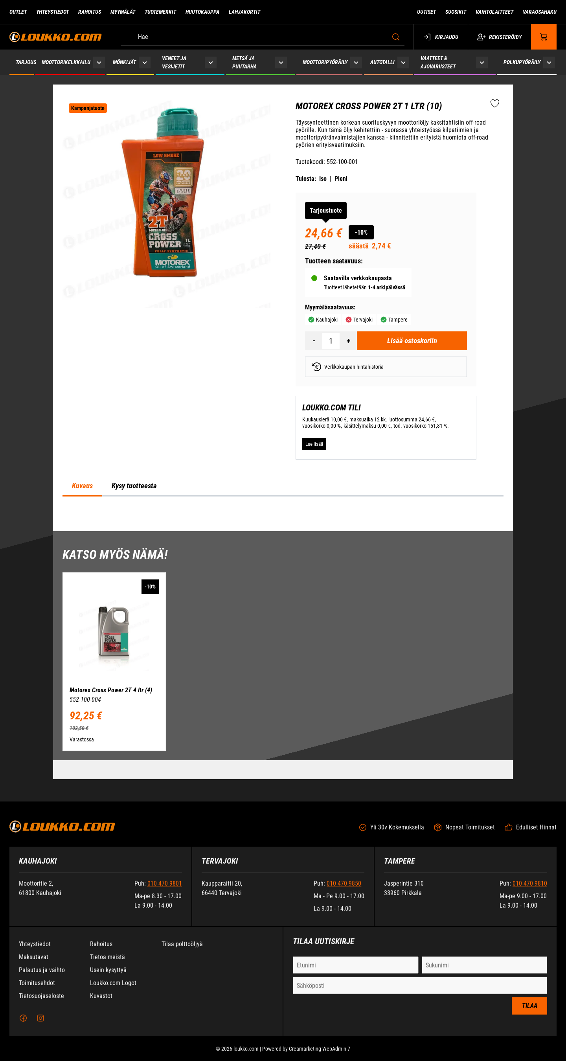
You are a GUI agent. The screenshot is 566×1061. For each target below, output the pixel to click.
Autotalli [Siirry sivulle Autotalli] (382, 62)
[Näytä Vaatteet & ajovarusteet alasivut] (482, 62)
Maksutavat (33, 963)
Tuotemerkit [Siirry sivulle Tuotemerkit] (160, 12)
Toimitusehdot (37, 989)
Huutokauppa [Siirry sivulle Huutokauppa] (202, 12)
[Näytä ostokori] (544, 37)
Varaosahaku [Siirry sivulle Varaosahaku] (540, 12)
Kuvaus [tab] (82, 486)
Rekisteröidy (499, 37)
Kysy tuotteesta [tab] (134, 486)
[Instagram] (40, 1024)
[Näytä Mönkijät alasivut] (144, 62)
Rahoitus (101, 950)
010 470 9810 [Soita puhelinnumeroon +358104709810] (530, 890)
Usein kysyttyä (108, 976)
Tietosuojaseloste (41, 1002)
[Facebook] (23, 1024)
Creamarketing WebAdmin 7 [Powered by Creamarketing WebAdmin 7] (319, 1055)
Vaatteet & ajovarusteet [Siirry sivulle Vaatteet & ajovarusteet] (438, 62)
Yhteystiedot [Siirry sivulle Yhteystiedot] (52, 12)
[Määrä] (331, 340)
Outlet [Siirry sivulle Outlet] (18, 12)
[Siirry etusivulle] (55, 37)
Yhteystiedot (35, 950)
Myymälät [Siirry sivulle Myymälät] (122, 12)
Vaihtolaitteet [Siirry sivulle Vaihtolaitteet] (494, 12)
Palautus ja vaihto (42, 976)
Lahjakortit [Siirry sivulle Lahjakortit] (244, 12)
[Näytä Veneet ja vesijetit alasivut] (210, 62)
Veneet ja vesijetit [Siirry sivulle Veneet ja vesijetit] (174, 62)
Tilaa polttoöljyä (182, 950)
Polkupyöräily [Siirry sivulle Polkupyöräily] (522, 62)
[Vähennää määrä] (313, 340)
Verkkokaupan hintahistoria (348, 366)
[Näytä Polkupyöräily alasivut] (549, 62)
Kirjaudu (440, 37)
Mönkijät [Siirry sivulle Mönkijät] (124, 62)
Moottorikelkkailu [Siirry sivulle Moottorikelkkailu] (66, 62)
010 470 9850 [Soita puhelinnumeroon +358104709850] (344, 890)
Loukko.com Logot (113, 989)
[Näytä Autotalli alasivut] (403, 62)
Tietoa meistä (107, 963)
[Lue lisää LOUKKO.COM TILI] (314, 444)
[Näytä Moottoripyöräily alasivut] (356, 62)
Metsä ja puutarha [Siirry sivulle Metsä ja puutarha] (244, 62)
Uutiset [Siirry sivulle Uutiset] (426, 12)
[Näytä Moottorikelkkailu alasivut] (99, 62)
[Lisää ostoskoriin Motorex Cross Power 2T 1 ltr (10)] (412, 340)
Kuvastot (101, 1002)
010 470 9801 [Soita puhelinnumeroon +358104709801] (164, 890)
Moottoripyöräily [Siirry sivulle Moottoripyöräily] (325, 62)
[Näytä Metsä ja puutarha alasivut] (281, 62)
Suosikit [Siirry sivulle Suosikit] (455, 12)
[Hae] (262, 37)
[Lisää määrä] (348, 340)
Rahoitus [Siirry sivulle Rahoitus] (89, 12)
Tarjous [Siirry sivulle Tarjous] (26, 62)
